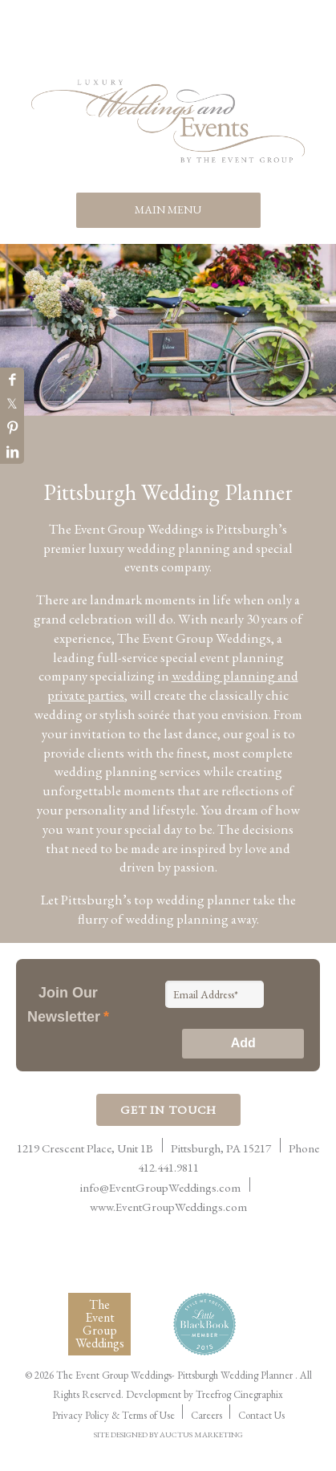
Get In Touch (168, 1109)
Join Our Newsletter (68, 1005)
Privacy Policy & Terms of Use (113, 1415)
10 (296, 441)
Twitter (184, 45)
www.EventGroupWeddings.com (168, 1206)
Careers (206, 1415)
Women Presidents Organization (195, 1260)
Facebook (120, 45)
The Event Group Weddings (99, 1323)
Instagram (216, 45)
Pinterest (152, 45)
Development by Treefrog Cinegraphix (204, 1394)
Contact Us (261, 1415)
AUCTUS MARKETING (201, 1434)
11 (314, 441)
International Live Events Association (83, 1253)
